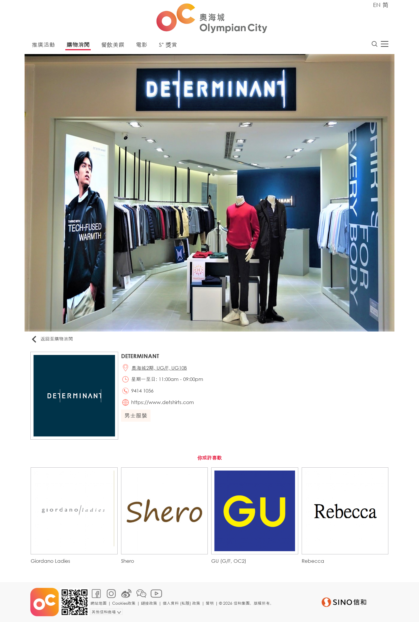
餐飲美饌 (112, 44)
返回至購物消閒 (52, 339)
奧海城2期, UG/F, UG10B (159, 368)
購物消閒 (78, 44)
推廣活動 (43, 44)
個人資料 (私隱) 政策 (181, 603)
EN (377, 4)
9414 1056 (142, 391)
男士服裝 (135, 415)
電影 (141, 44)
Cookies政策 (124, 603)
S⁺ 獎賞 (168, 44)
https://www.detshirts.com (162, 402)
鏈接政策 (149, 603)
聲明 (210, 603)
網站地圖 (98, 603)
